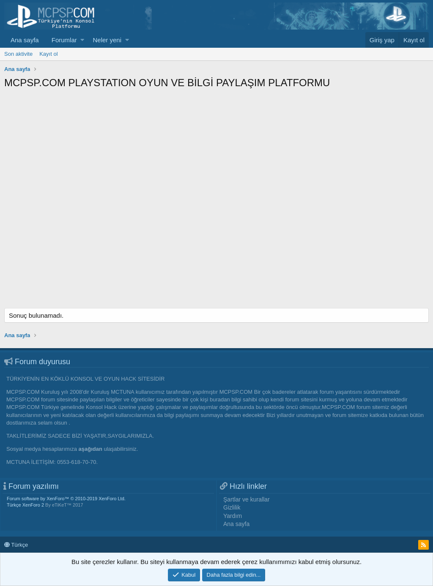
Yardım (232, 515)
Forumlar (64, 40)
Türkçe (16, 545)
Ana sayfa (25, 40)
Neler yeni (107, 40)
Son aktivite (18, 54)
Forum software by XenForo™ (66, 498)
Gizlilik (231, 507)
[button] (82, 40)
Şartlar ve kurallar (246, 499)
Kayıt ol (48, 54)
